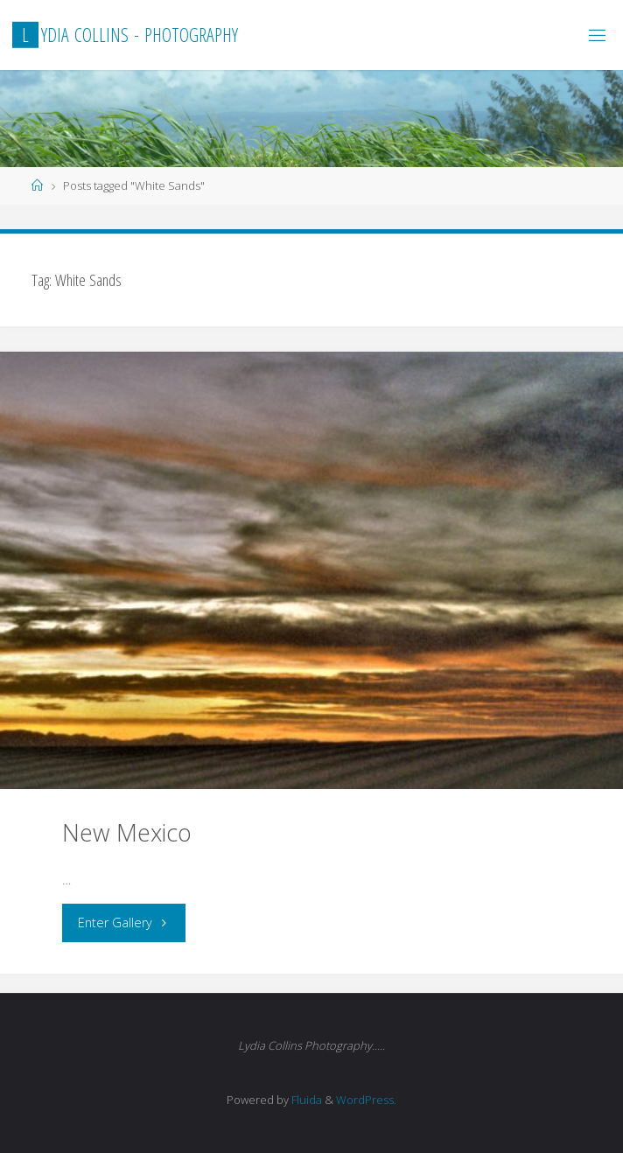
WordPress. (366, 1100)
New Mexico (127, 832)
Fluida (305, 1100)
